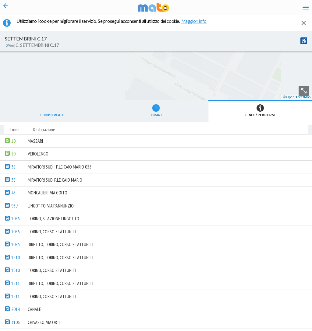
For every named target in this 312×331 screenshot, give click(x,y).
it (218, 9)
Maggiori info (197, 24)
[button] (163, 313)
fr (241, 9)
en (229, 9)
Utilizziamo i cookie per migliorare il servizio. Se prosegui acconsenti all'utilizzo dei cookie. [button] (115, 24)
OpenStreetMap (298, 328)
